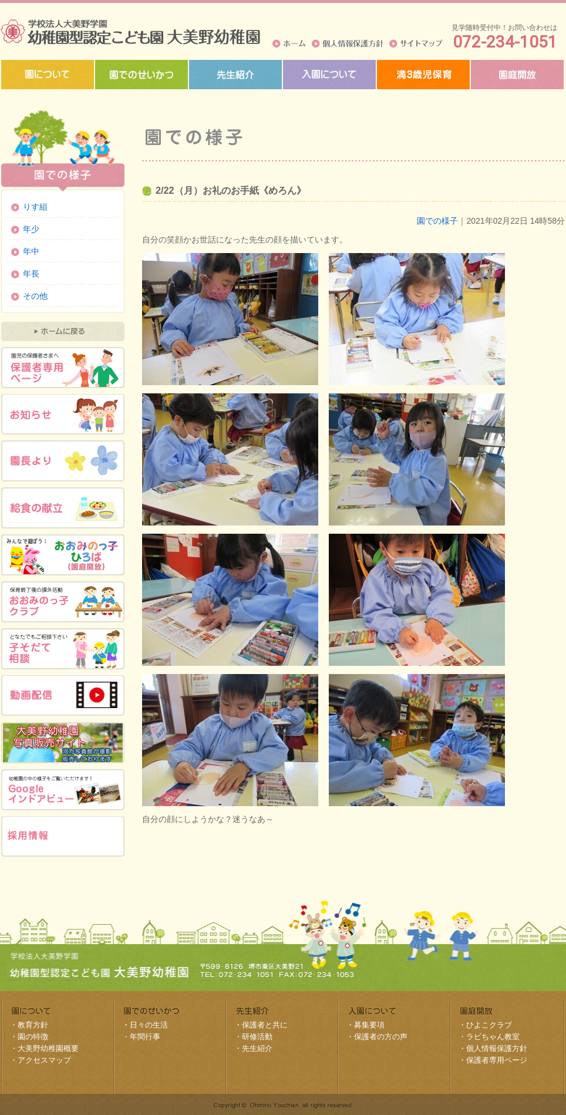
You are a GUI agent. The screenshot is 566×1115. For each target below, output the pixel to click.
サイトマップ (416, 43)
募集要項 (369, 1024)
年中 (31, 251)
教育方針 (33, 1024)
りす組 (35, 206)
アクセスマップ (44, 1060)
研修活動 (257, 1036)
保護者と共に (265, 1024)
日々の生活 (149, 1024)
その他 (35, 296)
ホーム (289, 43)
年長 (31, 273)
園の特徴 (33, 1036)
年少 (31, 229)
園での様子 (437, 220)
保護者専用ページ (496, 1060)
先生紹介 (257, 1048)
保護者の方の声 (380, 1036)
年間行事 (145, 1036)
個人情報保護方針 (347, 43)
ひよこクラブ (489, 1024)
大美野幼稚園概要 (48, 1048)
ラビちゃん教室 (493, 1036)
